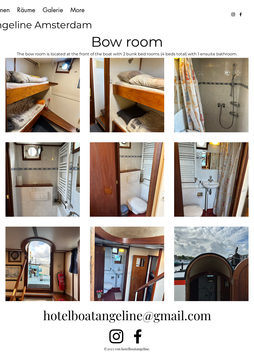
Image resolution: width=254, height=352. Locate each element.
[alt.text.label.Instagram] (233, 14)
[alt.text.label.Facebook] (240, 14)
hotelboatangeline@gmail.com (127, 315)
